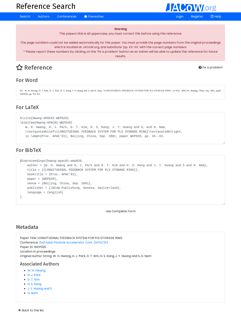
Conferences (66, 16)
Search (25, 16)
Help (216, 16)
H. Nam (32, 293)
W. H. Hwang (36, 270)
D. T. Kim (33, 279)
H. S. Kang (34, 284)
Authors (44, 16)
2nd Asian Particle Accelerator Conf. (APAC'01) (73, 242)
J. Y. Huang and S (39, 288)
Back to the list (31, 310)
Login (179, 16)
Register (197, 16)
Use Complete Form (121, 211)
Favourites (94, 16)
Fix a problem (211, 67)
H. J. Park (34, 275)
